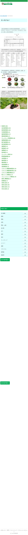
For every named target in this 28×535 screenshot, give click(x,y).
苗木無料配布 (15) (6, 144)
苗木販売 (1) (5, 152)
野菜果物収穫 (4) (6, 156)
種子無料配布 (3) (6, 142)
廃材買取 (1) (5, 162)
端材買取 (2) (5, 160)
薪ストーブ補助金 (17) (7, 174)
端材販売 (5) (5, 146)
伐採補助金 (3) (5, 166)
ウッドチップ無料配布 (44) (8, 138)
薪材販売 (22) (5, 148)
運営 (8, 530)
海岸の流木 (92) (5, 184)
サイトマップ (13, 530)
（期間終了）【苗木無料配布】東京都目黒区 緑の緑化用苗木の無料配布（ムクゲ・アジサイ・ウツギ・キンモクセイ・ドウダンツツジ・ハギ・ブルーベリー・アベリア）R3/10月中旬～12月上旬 (13, 94)
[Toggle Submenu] (25, 213)
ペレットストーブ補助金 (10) (9, 176)
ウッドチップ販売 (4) (7, 154)
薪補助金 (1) (5, 180)
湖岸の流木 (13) (5, 186)
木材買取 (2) (5, 158)
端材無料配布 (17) (6, 134)
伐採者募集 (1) (5, 164)
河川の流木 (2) (5, 188)
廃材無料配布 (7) (6, 136)
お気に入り (3, 530)
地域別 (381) (5, 126)
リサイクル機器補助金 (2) (8, 172)
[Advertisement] (14, 8)
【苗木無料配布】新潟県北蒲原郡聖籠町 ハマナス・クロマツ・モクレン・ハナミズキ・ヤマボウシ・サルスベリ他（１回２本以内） (13, 30)
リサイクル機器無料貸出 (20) (9, 170)
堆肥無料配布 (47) (6, 140)
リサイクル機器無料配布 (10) (9, 168)
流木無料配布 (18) (6, 128)
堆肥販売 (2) (5, 150)
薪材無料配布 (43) (6, 130)
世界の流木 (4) (5, 182)
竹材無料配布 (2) (6, 132)
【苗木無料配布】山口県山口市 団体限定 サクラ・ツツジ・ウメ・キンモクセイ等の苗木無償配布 (13, 50)
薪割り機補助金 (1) (6, 178)
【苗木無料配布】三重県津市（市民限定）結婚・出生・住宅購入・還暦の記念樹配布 (13, 71)
